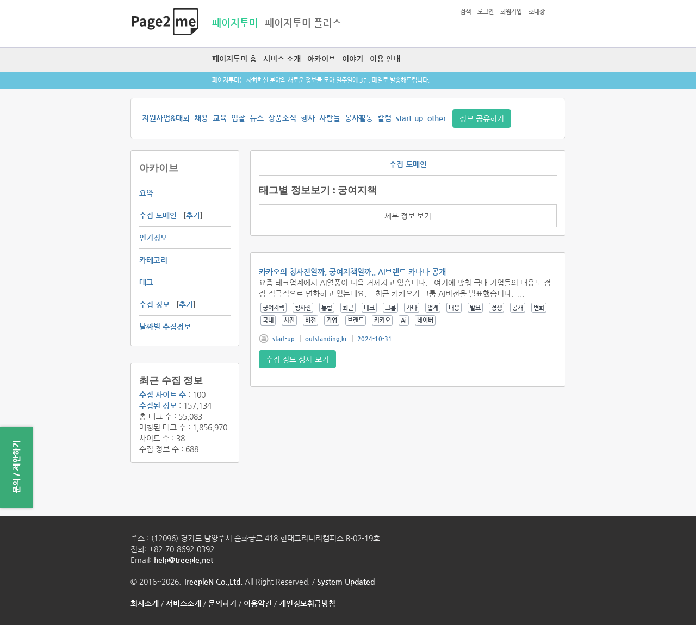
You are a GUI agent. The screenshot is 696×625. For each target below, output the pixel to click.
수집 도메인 (158, 215)
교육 (220, 118)
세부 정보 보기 (407, 215)
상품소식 (282, 118)
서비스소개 (183, 603)
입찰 (238, 118)
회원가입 (511, 11)
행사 (308, 118)
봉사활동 (359, 118)
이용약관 (258, 603)
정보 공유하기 (481, 118)
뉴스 (257, 118)
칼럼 (384, 118)
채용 (201, 118)
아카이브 (321, 58)
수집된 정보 (158, 405)
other (436, 118)
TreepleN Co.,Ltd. (213, 581)
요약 (146, 193)
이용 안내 (385, 58)
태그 (146, 282)
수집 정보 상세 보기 (297, 359)
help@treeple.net (183, 559)
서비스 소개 (282, 58)
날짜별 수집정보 (165, 326)
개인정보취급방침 (307, 603)
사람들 (329, 118)
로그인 (485, 11)
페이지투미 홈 (234, 58)
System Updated (346, 581)
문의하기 (222, 603)
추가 (193, 215)
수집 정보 (154, 304)
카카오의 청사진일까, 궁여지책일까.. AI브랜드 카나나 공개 (352, 271)
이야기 (352, 58)
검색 (465, 11)
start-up (409, 118)
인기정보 (153, 237)
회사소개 (144, 603)
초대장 (537, 11)
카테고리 (153, 259)
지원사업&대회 (166, 118)
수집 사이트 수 (162, 394)
